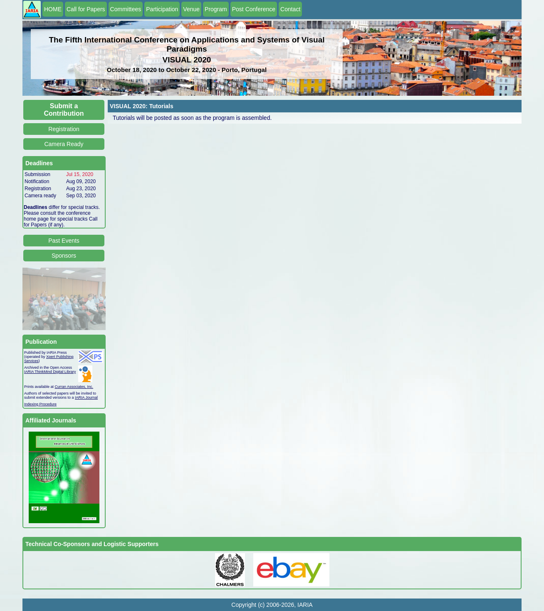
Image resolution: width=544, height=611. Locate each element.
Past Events (63, 240)
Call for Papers (86, 9)
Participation (162, 9)
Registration (63, 129)
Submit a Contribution (64, 109)
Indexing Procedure (40, 404)
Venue (191, 9)
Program (216, 9)
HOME (53, 9)
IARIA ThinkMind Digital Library (50, 372)
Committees (125, 9)
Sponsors (64, 255)
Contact (290, 9)
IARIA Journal (86, 397)
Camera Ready (63, 144)
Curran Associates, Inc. (74, 387)
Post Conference (253, 9)
